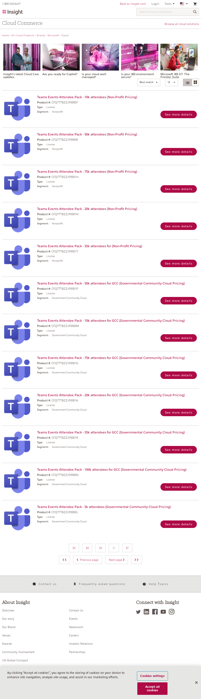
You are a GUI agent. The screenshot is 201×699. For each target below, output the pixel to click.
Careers (74, 635)
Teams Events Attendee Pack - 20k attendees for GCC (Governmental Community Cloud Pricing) (111, 395)
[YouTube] (164, 612)
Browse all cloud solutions (182, 24)
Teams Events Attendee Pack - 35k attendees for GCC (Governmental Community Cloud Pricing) (111, 432)
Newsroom (76, 627)
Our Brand (8, 627)
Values (6, 635)
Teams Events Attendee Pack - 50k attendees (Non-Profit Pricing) (87, 134)
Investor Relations (81, 643)
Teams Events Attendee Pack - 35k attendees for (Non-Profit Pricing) (89, 246)
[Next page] (136, 559)
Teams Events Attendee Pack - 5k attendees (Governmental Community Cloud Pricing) (104, 507)
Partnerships (77, 652)
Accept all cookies (152, 691)
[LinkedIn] (147, 612)
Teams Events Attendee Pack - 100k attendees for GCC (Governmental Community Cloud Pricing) (111, 469)
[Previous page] (64, 559)
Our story (8, 618)
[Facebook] (156, 612)
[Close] (196, 685)
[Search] (195, 12)
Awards (7, 643)
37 (127, 548)
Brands (41, 35)
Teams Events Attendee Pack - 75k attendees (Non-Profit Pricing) (87, 171)
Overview (8, 610)
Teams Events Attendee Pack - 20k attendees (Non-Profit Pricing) (87, 209)
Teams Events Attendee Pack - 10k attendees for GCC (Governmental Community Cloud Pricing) (111, 320)
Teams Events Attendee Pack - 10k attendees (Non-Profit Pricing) (87, 97)
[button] (148, 82)
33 (73, 548)
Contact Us (76, 610)
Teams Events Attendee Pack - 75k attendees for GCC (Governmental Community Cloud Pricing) (111, 358)
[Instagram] (172, 612)
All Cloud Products (22, 35)
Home (5, 35)
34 (87, 548)
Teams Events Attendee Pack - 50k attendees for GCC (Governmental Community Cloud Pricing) (111, 283)
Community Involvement (18, 652)
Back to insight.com (133, 3)
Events (73, 618)
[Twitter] (139, 612)
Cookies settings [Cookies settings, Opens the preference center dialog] (152, 678)
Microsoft (53, 35)
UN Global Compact (15, 660)
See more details (178, 114)
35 (100, 548)
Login (155, 3)
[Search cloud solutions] (167, 12)
